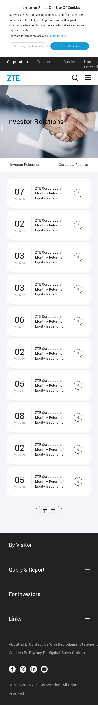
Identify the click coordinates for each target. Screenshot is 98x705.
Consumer (46, 61)
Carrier (69, 61)
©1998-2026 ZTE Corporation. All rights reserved (43, 689)
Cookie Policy (55, 35)
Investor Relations (24, 164)
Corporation (17, 61)
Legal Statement (79, 644)
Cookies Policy (19, 652)
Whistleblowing (59, 644)
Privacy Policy (39, 652)
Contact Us (38, 644)
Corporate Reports (73, 164)
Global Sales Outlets (59, 652)
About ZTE (18, 644)
